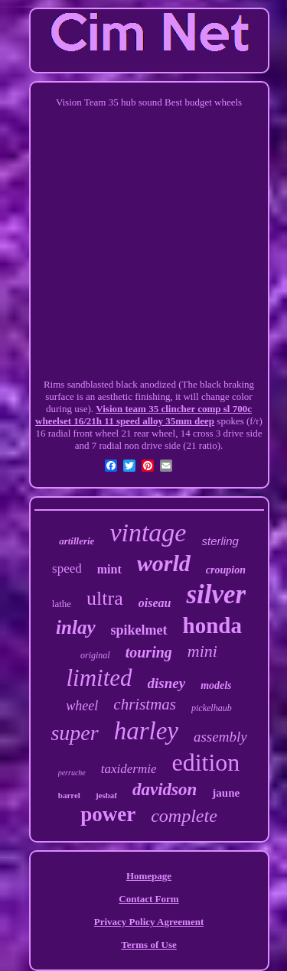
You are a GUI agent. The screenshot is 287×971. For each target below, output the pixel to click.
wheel (82, 705)
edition (205, 762)
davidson (164, 789)
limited (99, 677)
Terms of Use (148, 944)
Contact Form (148, 898)
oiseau (155, 602)
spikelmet (139, 630)
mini (202, 651)
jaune (226, 793)
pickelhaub (211, 708)
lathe (61, 603)
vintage (147, 532)
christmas (144, 704)
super (74, 733)
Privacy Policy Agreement (149, 921)
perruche (72, 772)
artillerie (76, 541)
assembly (220, 737)
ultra (104, 598)
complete (184, 816)
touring (149, 652)
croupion (226, 570)
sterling (219, 540)
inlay (75, 627)
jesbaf (106, 795)
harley (146, 731)
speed (67, 568)
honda (212, 625)
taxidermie (129, 769)
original (95, 655)
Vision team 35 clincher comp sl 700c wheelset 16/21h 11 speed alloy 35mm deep (143, 415)
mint (109, 569)
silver (216, 594)
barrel (69, 795)
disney (167, 683)
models (216, 685)
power (107, 814)
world (164, 563)
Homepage (148, 876)
